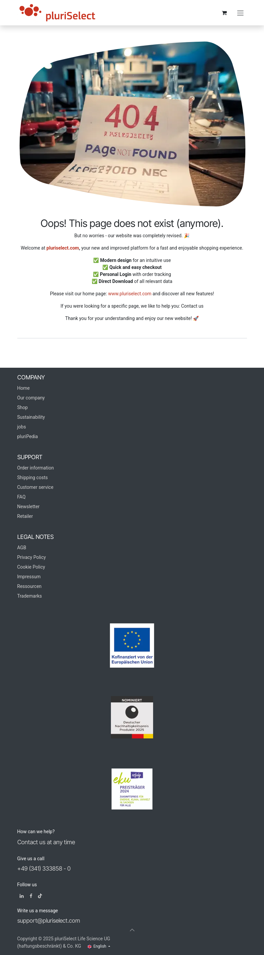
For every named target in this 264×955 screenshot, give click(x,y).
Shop (22, 407)
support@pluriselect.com (48, 920)
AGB (21, 547)
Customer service (35, 487)
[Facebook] (31, 896)
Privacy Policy (31, 557)
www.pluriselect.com (129, 293)
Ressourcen (29, 586)
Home (23, 388)
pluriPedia (27, 436)
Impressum (29, 576)
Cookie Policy (31, 567)
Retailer (25, 516)
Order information (35, 467)
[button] (132, 930)
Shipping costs (32, 477)
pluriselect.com (63, 248)
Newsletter (28, 506)
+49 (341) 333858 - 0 (44, 868)
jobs (21, 426)
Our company (31, 397)
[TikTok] (40, 896)
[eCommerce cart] (224, 12)
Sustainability (31, 417)
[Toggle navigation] (240, 13)
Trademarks (29, 596)
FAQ (21, 497)
